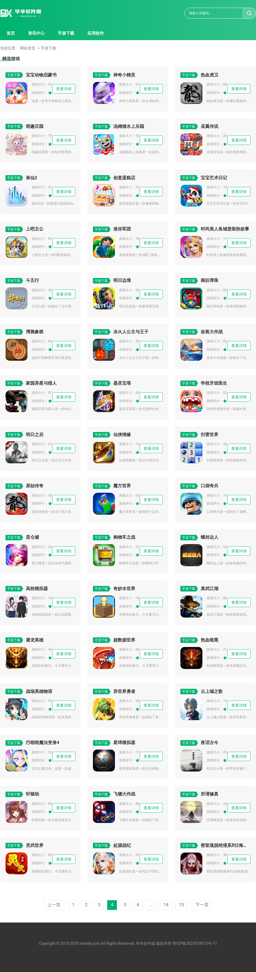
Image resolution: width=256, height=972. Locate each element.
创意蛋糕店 (124, 177)
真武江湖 (209, 588)
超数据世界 (124, 640)
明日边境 (122, 280)
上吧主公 (34, 229)
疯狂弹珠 (209, 280)
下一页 (202, 904)
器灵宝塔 (122, 383)
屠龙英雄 (34, 640)
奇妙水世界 (124, 588)
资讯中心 (36, 33)
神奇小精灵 (124, 75)
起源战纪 (122, 845)
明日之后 (34, 434)
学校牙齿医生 (214, 383)
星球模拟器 (124, 742)
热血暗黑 (209, 640)
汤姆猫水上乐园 (128, 126)
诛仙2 (31, 177)
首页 (11, 33)
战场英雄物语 (39, 691)
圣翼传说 (209, 126)
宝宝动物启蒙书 (41, 75)
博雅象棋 (34, 331)
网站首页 (27, 48)
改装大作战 (212, 331)
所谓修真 (209, 794)
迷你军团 (122, 229)
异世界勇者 (124, 691)
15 (181, 904)
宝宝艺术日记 (214, 177)
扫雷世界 (209, 434)
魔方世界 (122, 485)
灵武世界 (34, 845)
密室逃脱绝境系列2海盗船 (225, 845)
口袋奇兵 (209, 485)
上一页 (53, 904)
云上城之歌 (212, 691)
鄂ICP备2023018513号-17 (194, 943)
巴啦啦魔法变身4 (42, 742)
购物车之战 (124, 537)
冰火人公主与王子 (130, 331)
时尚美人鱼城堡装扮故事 (225, 229)
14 (166, 904)
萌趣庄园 (34, 126)
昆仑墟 (32, 537)
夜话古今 (209, 742)
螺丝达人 (209, 537)
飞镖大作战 (124, 794)
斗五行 (32, 280)
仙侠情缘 (122, 434)
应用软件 (95, 33)
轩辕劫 (32, 794)
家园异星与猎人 (41, 383)
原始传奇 (34, 485)
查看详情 (63, 89)
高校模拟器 (37, 588)
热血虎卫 (209, 75)
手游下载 (66, 33)
